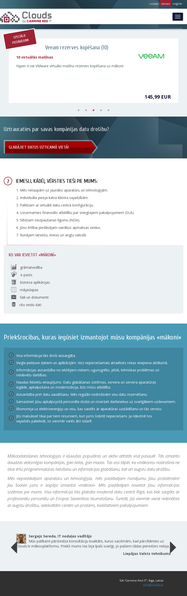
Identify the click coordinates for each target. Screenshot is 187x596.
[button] (14, 546)
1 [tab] (78, 110)
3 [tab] (93, 110)
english (177, 3)
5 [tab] (108, 110)
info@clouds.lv (153, 584)
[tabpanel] (93, 70)
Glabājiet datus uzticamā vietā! (39, 147)
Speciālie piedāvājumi (20, 39)
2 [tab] (86, 110)
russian (154, 3)
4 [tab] (100, 110)
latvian (165, 3)
